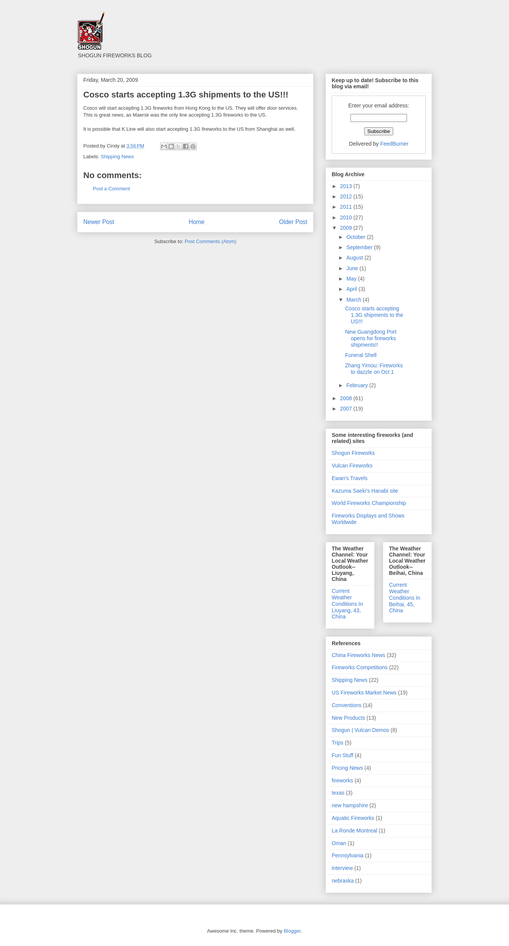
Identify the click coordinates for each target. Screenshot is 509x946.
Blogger (292, 931)
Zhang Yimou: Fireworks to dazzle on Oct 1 (374, 368)
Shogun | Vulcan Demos (360, 730)
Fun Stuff (342, 755)
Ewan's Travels (350, 478)
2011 (346, 207)
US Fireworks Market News (364, 693)
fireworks (342, 780)
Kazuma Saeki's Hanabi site (365, 491)
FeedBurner (394, 144)
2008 (346, 398)
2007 (346, 409)
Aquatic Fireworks (353, 818)
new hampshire (350, 805)
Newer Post (98, 222)
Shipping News (117, 156)
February (357, 385)
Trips (338, 743)
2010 (346, 217)
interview (342, 868)
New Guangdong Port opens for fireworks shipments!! (371, 338)
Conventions (346, 705)
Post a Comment (111, 188)
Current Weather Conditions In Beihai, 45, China (404, 597)
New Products (348, 718)
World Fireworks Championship (369, 503)
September (360, 247)
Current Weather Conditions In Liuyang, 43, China (347, 604)
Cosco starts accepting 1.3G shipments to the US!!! (374, 315)
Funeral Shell (361, 355)
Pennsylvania (347, 855)
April (352, 289)
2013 (346, 186)
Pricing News (347, 768)
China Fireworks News (358, 655)
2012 (346, 196)
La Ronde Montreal (354, 831)
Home (197, 222)
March (354, 300)
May (352, 279)
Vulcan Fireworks (352, 465)
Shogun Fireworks (353, 453)
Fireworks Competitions (359, 667)
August (355, 258)
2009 (346, 228)
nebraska (343, 881)
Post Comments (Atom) (210, 241)
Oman (339, 843)
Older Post (293, 222)
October (356, 237)
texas (338, 793)
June (352, 268)
